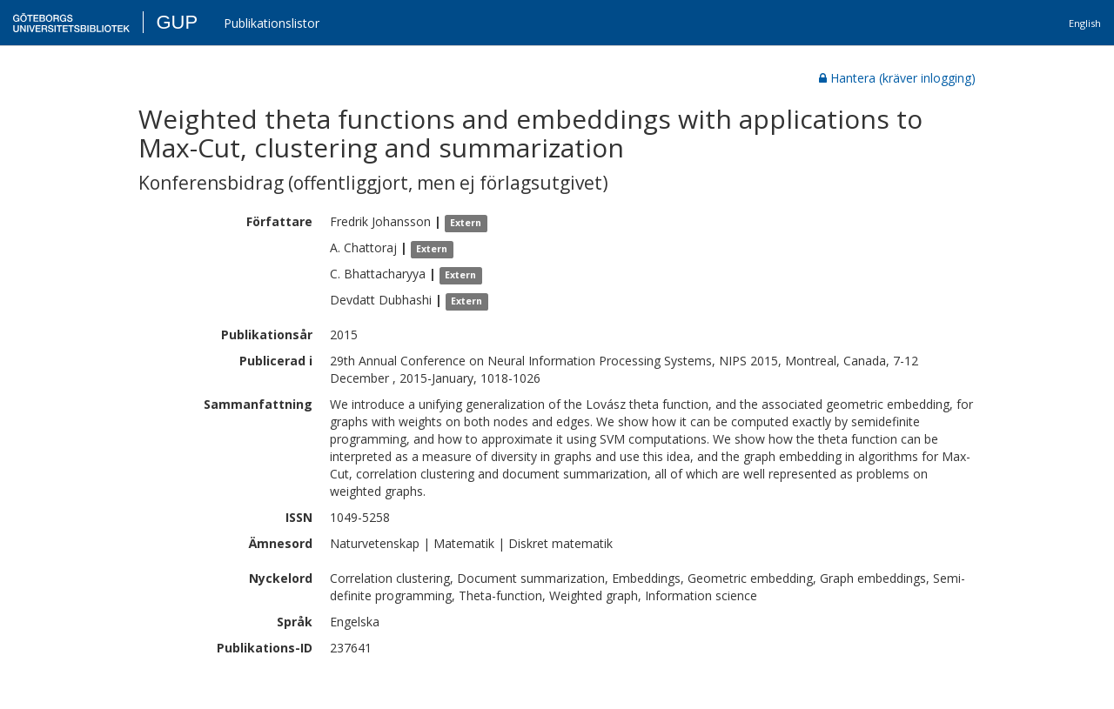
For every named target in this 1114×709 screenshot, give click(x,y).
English (1085, 23)
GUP (177, 22)
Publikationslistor (271, 23)
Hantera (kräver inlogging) (897, 78)
